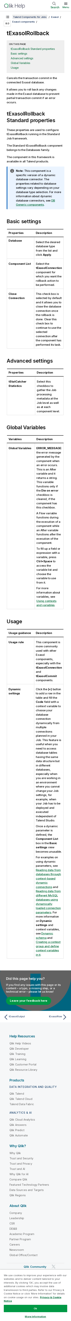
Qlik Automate (18, 1135)
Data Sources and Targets (26, 1190)
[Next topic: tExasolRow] (52, 1017)
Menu (65, 7)
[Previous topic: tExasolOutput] (19, 1017)
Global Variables (20, 63)
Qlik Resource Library (23, 1069)
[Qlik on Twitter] (53, 1266)
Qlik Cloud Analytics (22, 1119)
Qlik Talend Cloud (20, 1098)
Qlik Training (17, 1053)
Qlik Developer (19, 1048)
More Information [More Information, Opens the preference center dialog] (35, 1316)
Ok (35, 1308)
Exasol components (23, 21)
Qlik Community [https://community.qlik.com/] (35, 1266)
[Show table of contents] (7, 17)
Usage (15, 67)
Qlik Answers (18, 1124)
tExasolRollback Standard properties (33, 48)
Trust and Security (21, 1158)
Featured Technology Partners (29, 1184)
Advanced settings (22, 58)
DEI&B (13, 1228)
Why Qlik (15, 1153)
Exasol (55, 16)
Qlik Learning (17, 1059)
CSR (12, 1223)
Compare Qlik (18, 1179)
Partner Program (20, 1239)
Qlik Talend (16, 1093)
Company (15, 1212)
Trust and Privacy (20, 1163)
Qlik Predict (16, 1130)
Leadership (16, 1218)
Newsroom (16, 1249)
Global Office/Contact (23, 1255)
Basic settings (19, 53)
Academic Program (21, 1234)
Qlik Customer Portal (22, 1064)
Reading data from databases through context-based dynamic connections (48, 878)
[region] (35, 1295)
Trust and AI (17, 1168)
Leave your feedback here (28, 1000)
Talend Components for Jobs (30, 16)
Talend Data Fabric (21, 1104)
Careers (14, 1244)
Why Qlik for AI (18, 1174)
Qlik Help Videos (20, 1043)
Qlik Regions (17, 1195)
